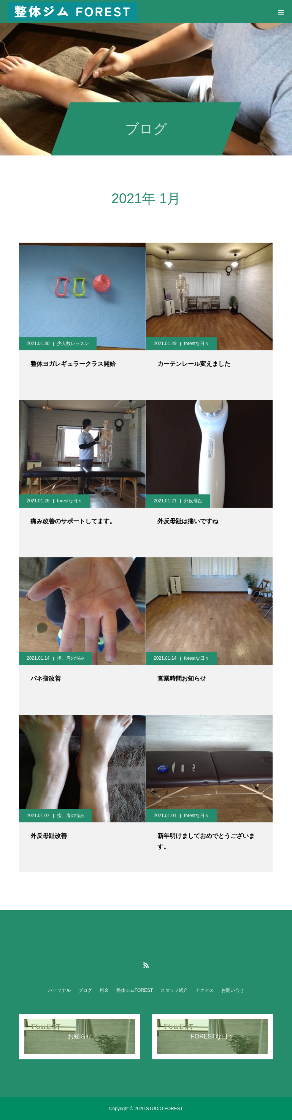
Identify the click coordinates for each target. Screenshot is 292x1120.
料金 (104, 990)
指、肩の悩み (70, 658)
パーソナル (59, 990)
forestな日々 (196, 343)
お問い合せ (232, 990)
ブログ (85, 990)
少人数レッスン (73, 343)
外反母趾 (193, 501)
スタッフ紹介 (174, 990)
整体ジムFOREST (134, 990)
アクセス (204, 990)
